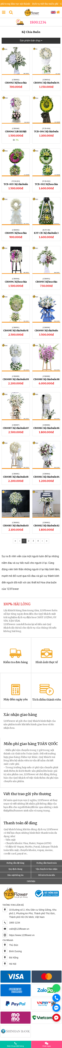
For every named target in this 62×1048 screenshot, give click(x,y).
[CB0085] (15, 474)
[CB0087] (15, 425)
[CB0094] (15, 279)
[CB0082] (46, 522)
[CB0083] (15, 522)
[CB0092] (15, 80)
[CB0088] (46, 376)
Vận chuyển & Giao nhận (46, 869)
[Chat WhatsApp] (56, 988)
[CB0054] (46, 80)
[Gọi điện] (56, 998)
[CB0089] (15, 376)
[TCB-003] (16, 181)
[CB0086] (46, 425)
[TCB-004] (46, 128)
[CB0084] (46, 474)
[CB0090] (46, 327)
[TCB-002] (46, 181)
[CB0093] (46, 279)
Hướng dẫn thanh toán (46, 863)
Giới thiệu (31, 881)
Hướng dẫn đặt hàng (15, 863)
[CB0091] (15, 327)
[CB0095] (15, 230)
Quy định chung (15, 869)
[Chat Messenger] (56, 1018)
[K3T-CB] (46, 230)
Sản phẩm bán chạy (31, 40)
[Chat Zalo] (56, 1008)
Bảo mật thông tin (15, 875)
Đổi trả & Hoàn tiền (46, 875)
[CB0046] (15, 128)
